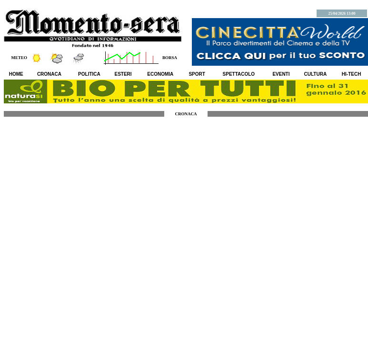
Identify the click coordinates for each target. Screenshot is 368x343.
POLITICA (89, 74)
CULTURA (315, 74)
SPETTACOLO (239, 74)
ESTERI (123, 74)
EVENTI (280, 74)
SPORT (197, 74)
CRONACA (49, 74)
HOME (16, 74)
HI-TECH (351, 74)
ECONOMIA (160, 74)
